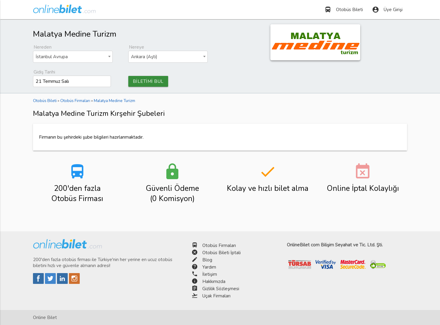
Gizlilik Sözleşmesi (220, 289)
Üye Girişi (387, 9)
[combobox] (73, 57)
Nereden (43, 47)
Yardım (209, 267)
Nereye (136, 47)
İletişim (209, 274)
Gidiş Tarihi (44, 72)
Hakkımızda (213, 281)
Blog (207, 260)
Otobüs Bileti (343, 9)
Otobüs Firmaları (219, 245)
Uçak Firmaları (216, 296)
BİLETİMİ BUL (148, 81)
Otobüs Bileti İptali (221, 253)
